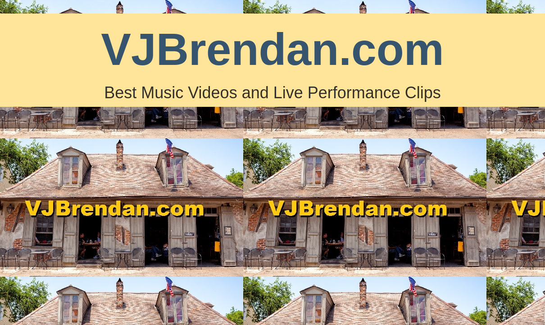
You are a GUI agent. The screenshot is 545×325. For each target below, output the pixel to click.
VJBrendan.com (272, 49)
